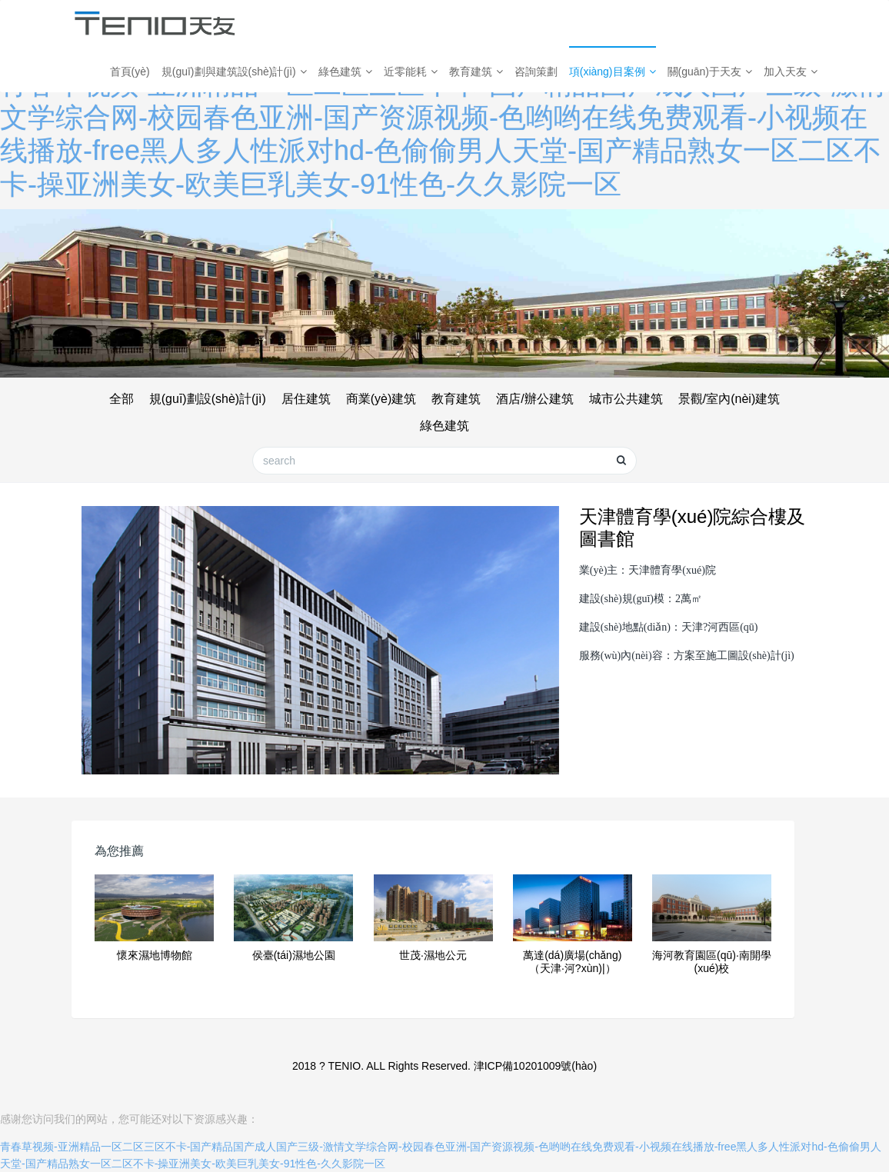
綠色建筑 (345, 71)
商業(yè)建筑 (381, 398)
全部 (121, 398)
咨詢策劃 (536, 71)
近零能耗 (411, 71)
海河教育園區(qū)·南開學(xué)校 (711, 961)
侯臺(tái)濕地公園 (293, 955)
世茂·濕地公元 (433, 955)
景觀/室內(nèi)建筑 (729, 398)
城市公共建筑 (626, 398)
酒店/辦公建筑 (534, 398)
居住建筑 (306, 398)
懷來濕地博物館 (154, 955)
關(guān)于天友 (710, 71)
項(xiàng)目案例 (612, 71)
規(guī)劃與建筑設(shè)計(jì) (234, 71)
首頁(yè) (130, 71)
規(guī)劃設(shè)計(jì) (207, 398)
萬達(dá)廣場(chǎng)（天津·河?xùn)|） (572, 961)
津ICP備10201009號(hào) (535, 1066)
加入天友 (790, 71)
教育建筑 (476, 71)
